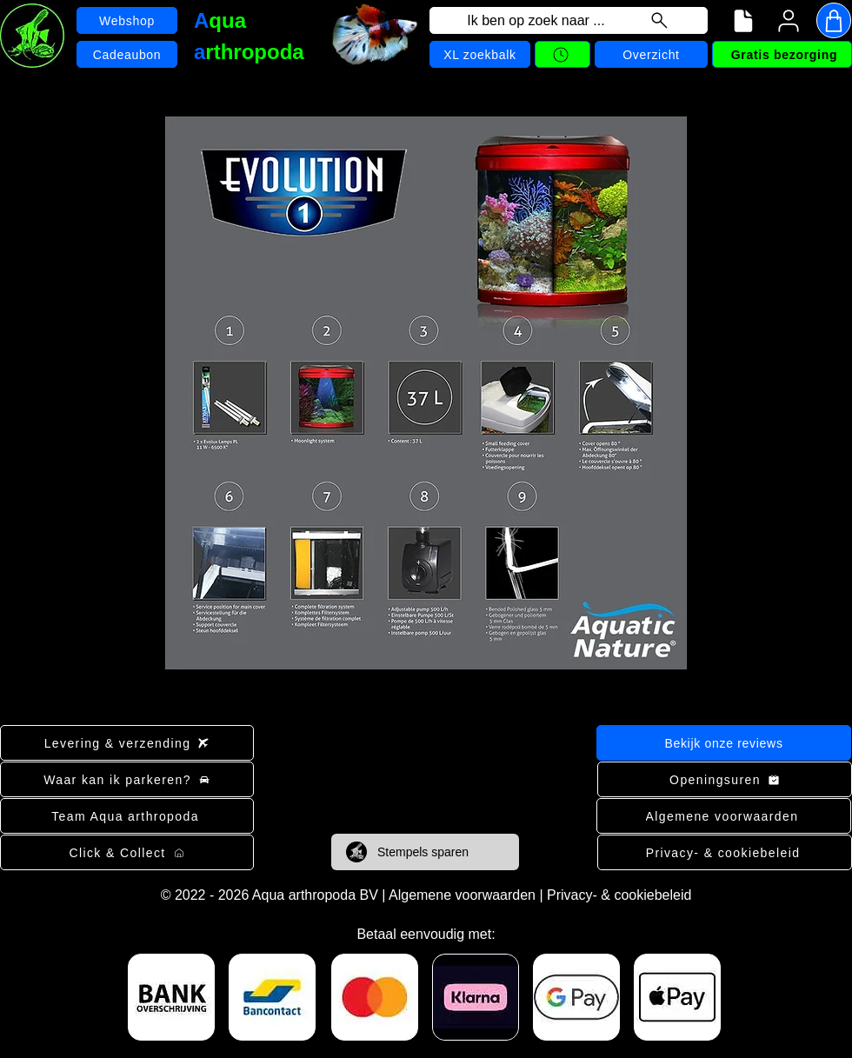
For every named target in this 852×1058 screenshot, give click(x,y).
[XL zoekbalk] (479, 54)
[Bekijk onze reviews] (723, 743)
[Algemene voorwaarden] (723, 816)
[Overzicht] (651, 54)
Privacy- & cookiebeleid (619, 895)
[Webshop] (127, 20)
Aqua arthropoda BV (315, 895)
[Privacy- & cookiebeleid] (724, 852)
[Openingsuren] (724, 779)
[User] (788, 20)
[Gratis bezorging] (782, 54)
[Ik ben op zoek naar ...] (568, 20)
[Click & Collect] (127, 852)
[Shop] (833, 20)
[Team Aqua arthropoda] (127, 816)
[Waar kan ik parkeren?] (127, 779)
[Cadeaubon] (127, 54)
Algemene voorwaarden (462, 895)
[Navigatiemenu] (743, 20)
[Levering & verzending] (127, 743)
